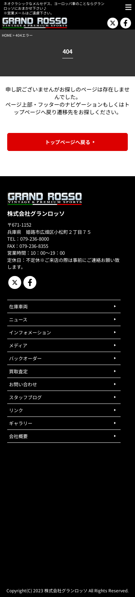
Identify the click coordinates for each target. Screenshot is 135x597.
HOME (7, 35)
